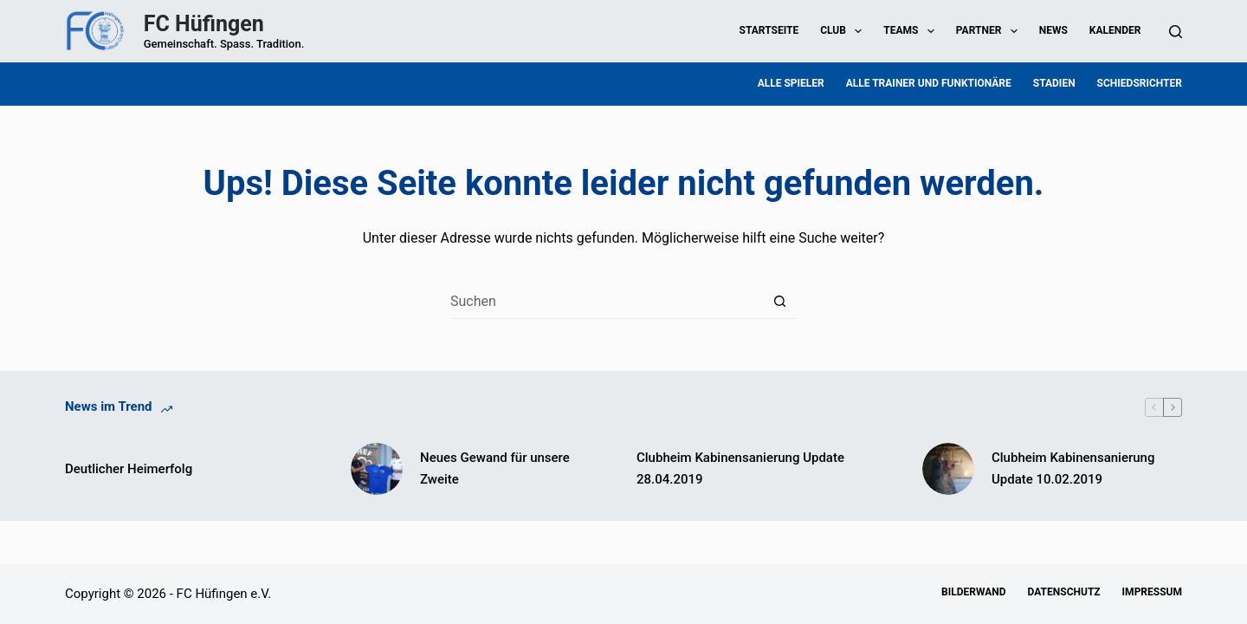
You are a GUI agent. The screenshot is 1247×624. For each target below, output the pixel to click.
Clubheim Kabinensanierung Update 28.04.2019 (740, 468)
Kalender (1115, 30)
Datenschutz (1064, 592)
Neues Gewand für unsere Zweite (495, 468)
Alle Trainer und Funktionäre (928, 83)
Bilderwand (973, 592)
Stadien (1054, 83)
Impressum (1152, 592)
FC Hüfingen (204, 23)
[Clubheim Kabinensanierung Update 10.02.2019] (948, 469)
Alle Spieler (791, 83)
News (1053, 30)
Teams (912, 31)
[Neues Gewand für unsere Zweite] (377, 469)
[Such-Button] (779, 301)
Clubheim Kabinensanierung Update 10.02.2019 (1073, 468)
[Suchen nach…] (606, 301)
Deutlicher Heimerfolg (128, 469)
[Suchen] (1175, 31)
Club (844, 31)
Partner (990, 31)
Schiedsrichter (1139, 83)
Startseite (769, 30)
